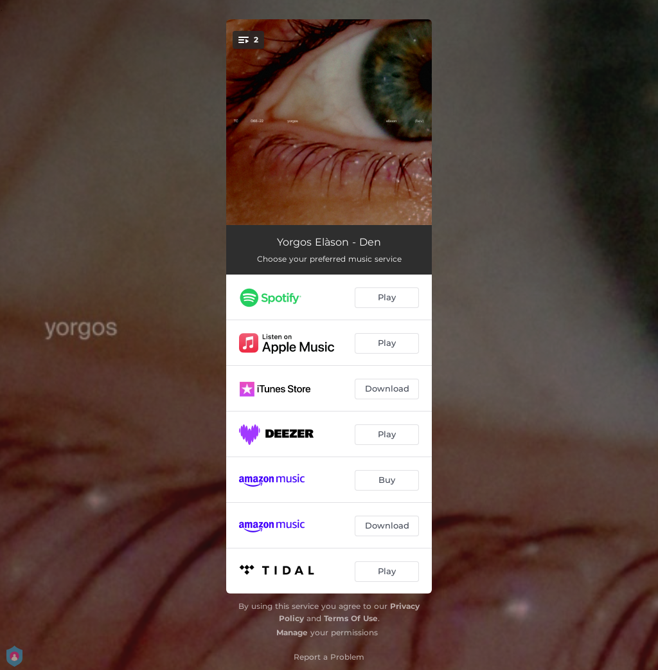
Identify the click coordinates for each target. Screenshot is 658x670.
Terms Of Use (351, 618)
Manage (292, 632)
